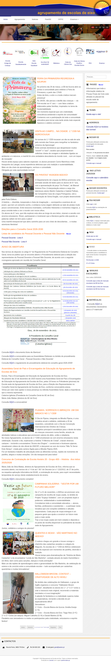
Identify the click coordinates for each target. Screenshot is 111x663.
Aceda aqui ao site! (92, 236)
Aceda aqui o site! (93, 114)
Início (23, 627)
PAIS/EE (93, 84)
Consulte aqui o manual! (93, 163)
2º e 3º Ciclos (90, 263)
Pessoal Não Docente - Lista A (14, 242)
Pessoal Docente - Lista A (12, 238)
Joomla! (51, 660)
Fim (60, 627)
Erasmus (102, 63)
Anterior (30, 627)
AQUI (11, 352)
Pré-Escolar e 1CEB (92, 260)
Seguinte (53, 627)
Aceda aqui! (90, 146)
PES (90, 63)
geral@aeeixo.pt (59, 647)
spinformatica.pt (65, 660)
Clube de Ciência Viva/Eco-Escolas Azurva (79, 63)
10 (48, 627)
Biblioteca (56, 63)
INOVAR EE (94, 137)
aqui (91, 204)
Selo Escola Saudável (34, 63)
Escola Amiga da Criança (7, 63)
